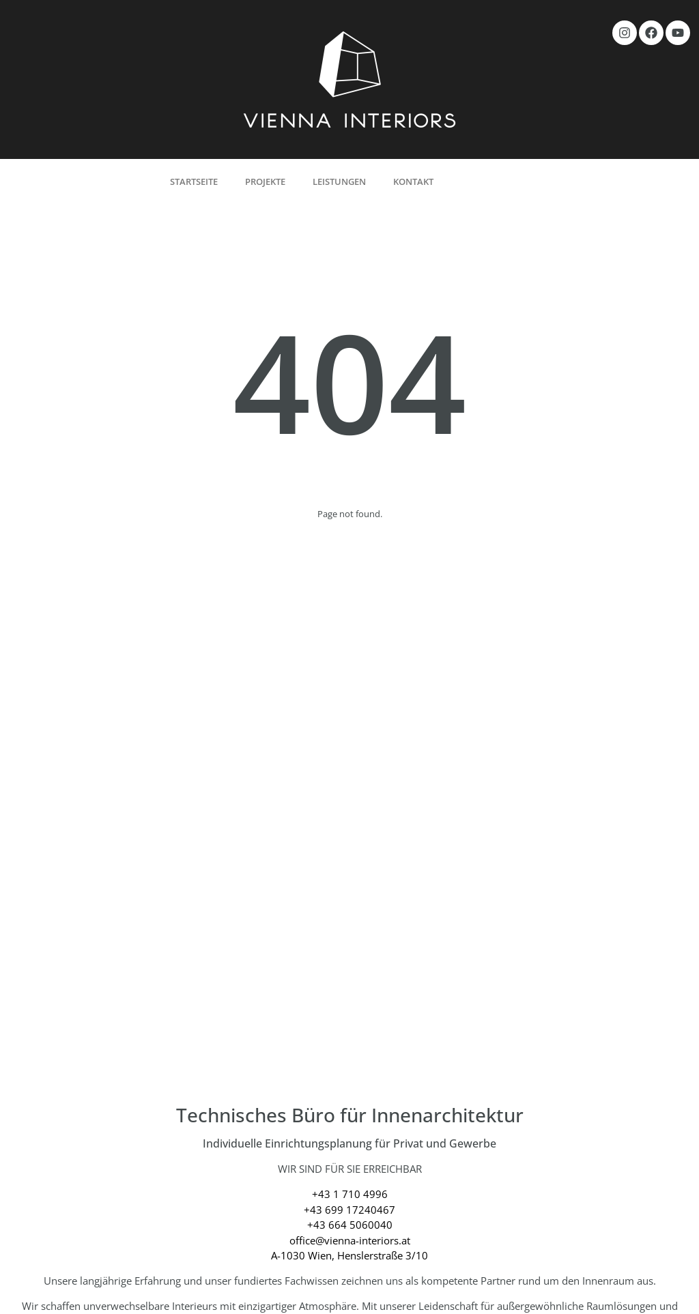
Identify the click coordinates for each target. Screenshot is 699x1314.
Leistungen (339, 181)
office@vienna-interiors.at (349, 1240)
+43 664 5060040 (350, 1224)
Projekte (265, 181)
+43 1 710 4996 (350, 1194)
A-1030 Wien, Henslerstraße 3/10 (349, 1255)
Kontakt (413, 181)
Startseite (194, 181)
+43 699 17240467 (349, 1209)
